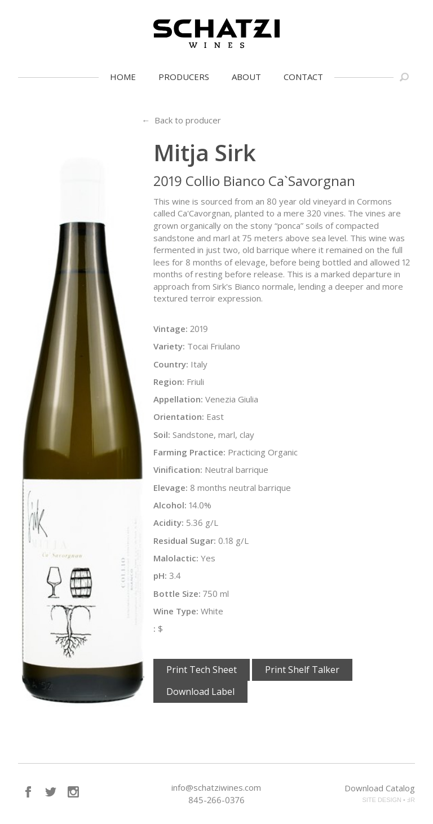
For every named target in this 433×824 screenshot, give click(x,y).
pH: (160, 575)
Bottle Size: (177, 593)
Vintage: (170, 328)
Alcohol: (170, 505)
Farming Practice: (189, 452)
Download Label (200, 691)
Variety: (169, 346)
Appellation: (178, 399)
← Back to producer (181, 120)
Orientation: (178, 416)
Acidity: (168, 522)
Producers (183, 76)
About (246, 76)
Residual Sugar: (184, 540)
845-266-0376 (216, 799)
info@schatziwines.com (216, 787)
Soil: (161, 434)
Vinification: (177, 469)
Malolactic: (175, 558)
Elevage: (170, 487)
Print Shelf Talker (302, 669)
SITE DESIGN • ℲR (388, 799)
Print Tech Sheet (201, 669)
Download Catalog (379, 788)
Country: (170, 364)
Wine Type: (175, 611)
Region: (168, 381)
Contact (303, 76)
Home (123, 76)
